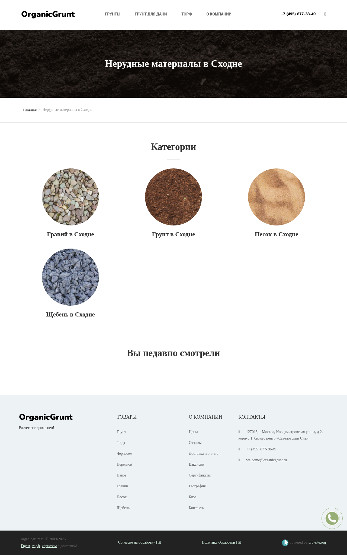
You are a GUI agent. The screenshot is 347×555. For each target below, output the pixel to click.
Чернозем (124, 453)
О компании (219, 14)
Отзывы (195, 443)
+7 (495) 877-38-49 (298, 14)
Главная (30, 110)
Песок (122, 497)
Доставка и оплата (203, 453)
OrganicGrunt (48, 14)
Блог (192, 497)
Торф (186, 14)
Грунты (112, 14)
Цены (193, 432)
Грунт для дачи (151, 14)
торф (36, 546)
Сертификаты (200, 475)
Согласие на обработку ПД (139, 542)
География (197, 486)
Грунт (121, 432)
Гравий (122, 486)
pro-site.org (317, 542)
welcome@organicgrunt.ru (266, 460)
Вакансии (196, 464)
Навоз (121, 475)
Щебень (123, 508)
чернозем (49, 546)
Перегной (124, 464)
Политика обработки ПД (221, 542)
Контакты (196, 508)
